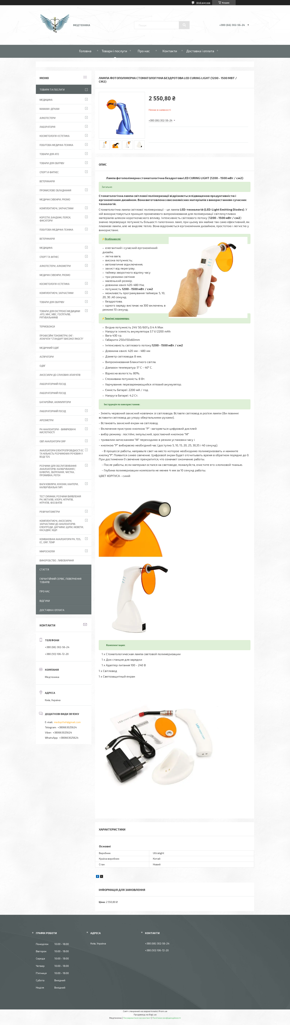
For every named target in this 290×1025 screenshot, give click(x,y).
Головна (85, 51)
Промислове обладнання (55, 190)
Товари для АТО (49, 154)
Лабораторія (47, 126)
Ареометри (46, 420)
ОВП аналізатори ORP (53, 441)
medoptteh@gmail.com (67, 722)
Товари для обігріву (52, 163)
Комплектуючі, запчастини (56, 208)
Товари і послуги (114, 51)
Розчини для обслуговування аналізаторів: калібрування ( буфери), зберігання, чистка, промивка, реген (58, 470)
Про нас (144, 51)
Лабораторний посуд (53, 411)
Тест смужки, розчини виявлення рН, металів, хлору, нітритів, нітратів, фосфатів (60, 499)
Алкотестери (47, 118)
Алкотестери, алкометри (55, 265)
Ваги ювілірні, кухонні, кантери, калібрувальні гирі (59, 486)
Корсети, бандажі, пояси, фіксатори (55, 219)
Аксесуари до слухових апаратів (60, 374)
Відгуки (45, 600)
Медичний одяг (49, 347)
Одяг (42, 365)
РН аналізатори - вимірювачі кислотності (58, 431)
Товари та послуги (52, 89)
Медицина (46, 99)
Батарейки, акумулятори (55, 402)
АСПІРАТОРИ (47, 356)
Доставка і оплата (200, 51)
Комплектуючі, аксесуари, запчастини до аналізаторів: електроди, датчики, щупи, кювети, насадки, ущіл (62, 525)
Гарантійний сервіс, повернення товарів (60, 580)
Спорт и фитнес (49, 172)
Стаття (44, 569)
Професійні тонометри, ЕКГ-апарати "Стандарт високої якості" (61, 337)
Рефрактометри (50, 511)
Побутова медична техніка (56, 145)
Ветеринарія (47, 181)
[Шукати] (184, 25)
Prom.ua (163, 1011)
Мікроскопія (47, 551)
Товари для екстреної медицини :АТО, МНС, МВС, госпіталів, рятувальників (60, 314)
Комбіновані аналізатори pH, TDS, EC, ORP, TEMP (60, 541)
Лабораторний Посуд (53, 383)
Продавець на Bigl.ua (145, 1014)
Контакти (169, 51)
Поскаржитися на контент (137, 1017)
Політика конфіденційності (166, 1017)
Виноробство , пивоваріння (57, 560)
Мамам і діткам (49, 108)
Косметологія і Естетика (55, 135)
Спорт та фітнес (49, 256)
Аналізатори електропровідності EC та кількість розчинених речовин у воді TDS (62, 453)
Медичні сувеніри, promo (55, 199)
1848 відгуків (203, 2)
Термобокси (47, 326)
